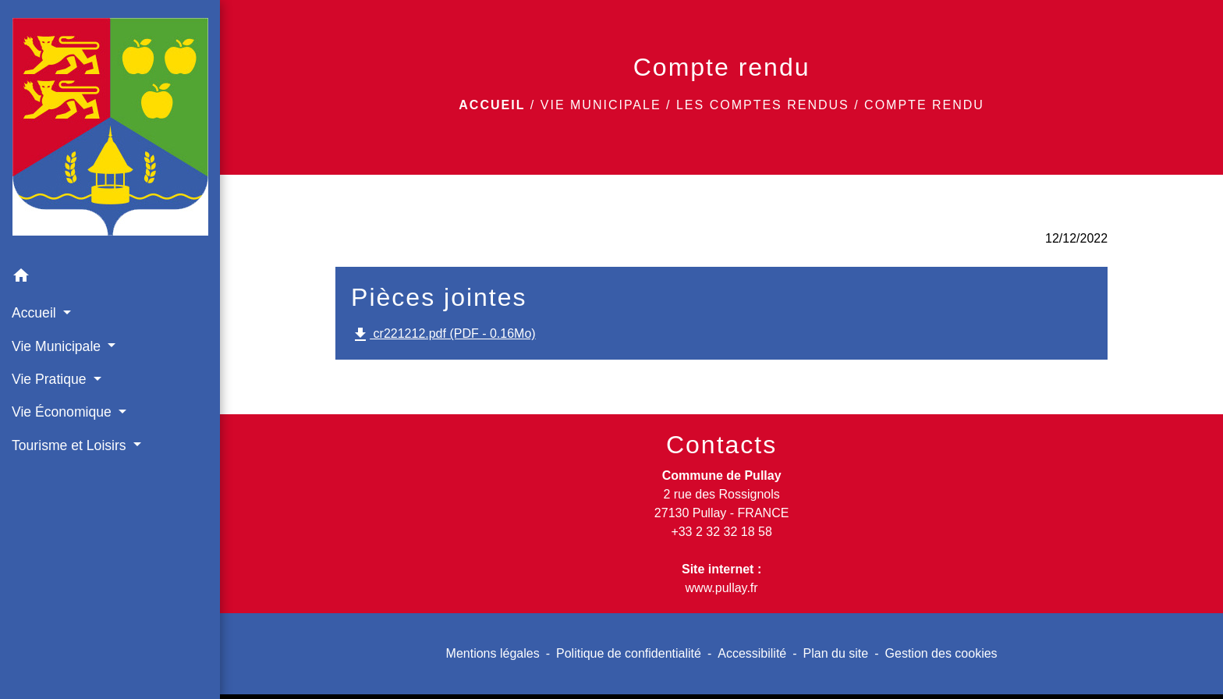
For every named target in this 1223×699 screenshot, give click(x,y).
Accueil (492, 105)
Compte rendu (924, 105)
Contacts (721, 445)
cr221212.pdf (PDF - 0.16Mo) (443, 334)
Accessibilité (752, 653)
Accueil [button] (36, 313)
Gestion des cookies (941, 653)
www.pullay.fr (722, 587)
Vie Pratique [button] (51, 379)
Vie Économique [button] (63, 412)
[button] (110, 278)
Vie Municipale (601, 105)
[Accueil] (110, 130)
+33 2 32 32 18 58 (721, 531)
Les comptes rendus (762, 105)
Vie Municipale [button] (58, 346)
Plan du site (836, 653)
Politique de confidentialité (628, 653)
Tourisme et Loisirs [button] (71, 445)
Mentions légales (493, 653)
